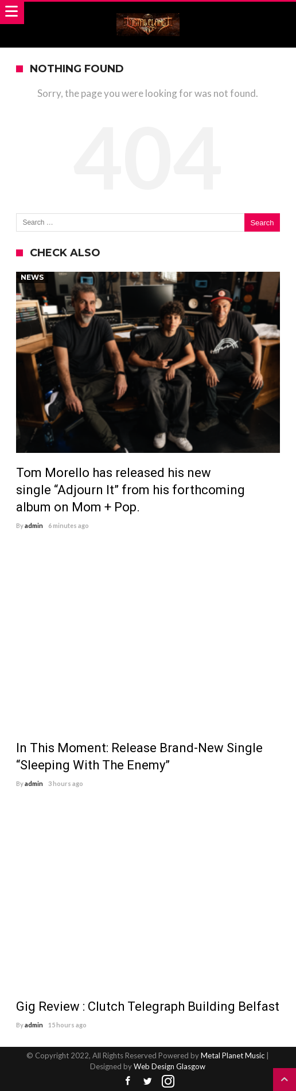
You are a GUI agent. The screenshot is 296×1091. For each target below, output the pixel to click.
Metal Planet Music (232, 1055)
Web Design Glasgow (169, 1066)
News (32, 277)
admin (34, 525)
